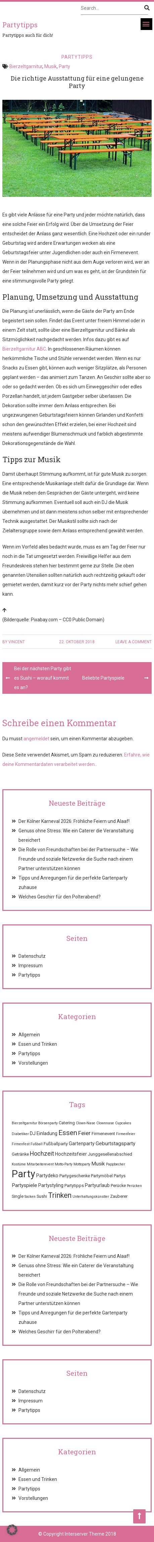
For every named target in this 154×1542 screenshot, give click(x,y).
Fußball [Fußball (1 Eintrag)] (37, 1144)
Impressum (30, 965)
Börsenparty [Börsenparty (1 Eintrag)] (48, 1123)
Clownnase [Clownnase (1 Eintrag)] (105, 1123)
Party (64, 66)
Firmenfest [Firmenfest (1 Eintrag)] (21, 1144)
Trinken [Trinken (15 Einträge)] (59, 1195)
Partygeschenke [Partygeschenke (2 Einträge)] (74, 1175)
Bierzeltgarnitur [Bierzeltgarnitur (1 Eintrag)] (24, 1123)
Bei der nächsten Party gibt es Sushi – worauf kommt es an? (42, 678)
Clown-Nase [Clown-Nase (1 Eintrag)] (85, 1123)
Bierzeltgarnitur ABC (24, 349)
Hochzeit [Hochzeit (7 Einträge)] (42, 1153)
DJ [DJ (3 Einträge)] (33, 1133)
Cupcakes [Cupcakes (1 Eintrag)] (123, 1123)
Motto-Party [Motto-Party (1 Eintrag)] (63, 1164)
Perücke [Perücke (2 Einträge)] (118, 1185)
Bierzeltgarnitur (25, 66)
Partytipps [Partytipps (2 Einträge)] (74, 1185)
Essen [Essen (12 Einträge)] (67, 1133)
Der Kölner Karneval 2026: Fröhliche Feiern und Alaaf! (74, 821)
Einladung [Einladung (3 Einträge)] (47, 1133)
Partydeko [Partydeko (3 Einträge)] (47, 1175)
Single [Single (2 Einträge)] (17, 1196)
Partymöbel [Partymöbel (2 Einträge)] (102, 1175)
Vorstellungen (33, 1063)
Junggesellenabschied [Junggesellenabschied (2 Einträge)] (110, 1154)
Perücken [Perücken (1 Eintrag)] (134, 1186)
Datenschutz (32, 956)
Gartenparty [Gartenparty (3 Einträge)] (82, 1143)
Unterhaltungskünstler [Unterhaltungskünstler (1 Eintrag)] (90, 1196)
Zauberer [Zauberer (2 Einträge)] (118, 1196)
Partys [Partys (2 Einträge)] (119, 1175)
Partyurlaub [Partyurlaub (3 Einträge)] (97, 1185)
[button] (12, 1530)
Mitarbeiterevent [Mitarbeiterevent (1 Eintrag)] (40, 1164)
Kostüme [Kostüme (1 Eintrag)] (19, 1164)
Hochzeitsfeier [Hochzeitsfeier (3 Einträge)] (71, 1154)
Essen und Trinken (37, 1044)
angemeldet (36, 738)
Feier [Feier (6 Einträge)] (84, 1133)
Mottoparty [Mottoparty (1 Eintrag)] (81, 1164)
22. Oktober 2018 (77, 642)
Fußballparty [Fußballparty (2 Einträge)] (56, 1143)
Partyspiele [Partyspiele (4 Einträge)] (24, 1185)
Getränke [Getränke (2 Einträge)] (20, 1154)
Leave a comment (133, 642)
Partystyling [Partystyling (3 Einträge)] (50, 1185)
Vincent (16, 642)
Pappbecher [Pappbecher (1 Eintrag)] (115, 1164)
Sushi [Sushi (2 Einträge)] (42, 1196)
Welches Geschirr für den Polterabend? (59, 896)
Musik (50, 66)
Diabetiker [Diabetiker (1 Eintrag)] (20, 1134)
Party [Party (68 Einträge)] (23, 1174)
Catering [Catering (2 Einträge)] (67, 1122)
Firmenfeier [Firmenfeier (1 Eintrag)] (125, 1134)
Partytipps (77, 57)
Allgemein (29, 1034)
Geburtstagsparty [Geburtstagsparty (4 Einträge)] (115, 1143)
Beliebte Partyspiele (103, 678)
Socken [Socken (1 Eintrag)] (30, 1196)
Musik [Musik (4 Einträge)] (98, 1164)
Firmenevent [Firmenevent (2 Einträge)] (103, 1133)
